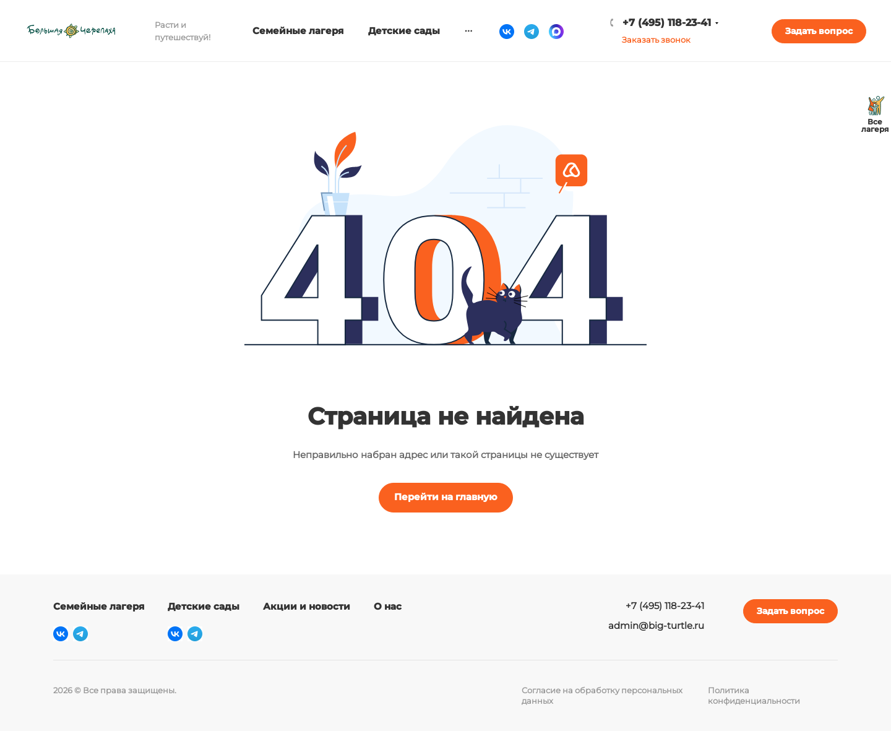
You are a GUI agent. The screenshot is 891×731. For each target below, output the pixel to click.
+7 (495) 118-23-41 (666, 22)
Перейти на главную (445, 497)
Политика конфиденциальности (754, 695)
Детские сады (203, 606)
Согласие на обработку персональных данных (602, 695)
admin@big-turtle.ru (656, 625)
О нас (388, 606)
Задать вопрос (819, 31)
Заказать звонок (656, 40)
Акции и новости (306, 606)
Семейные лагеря (98, 606)
